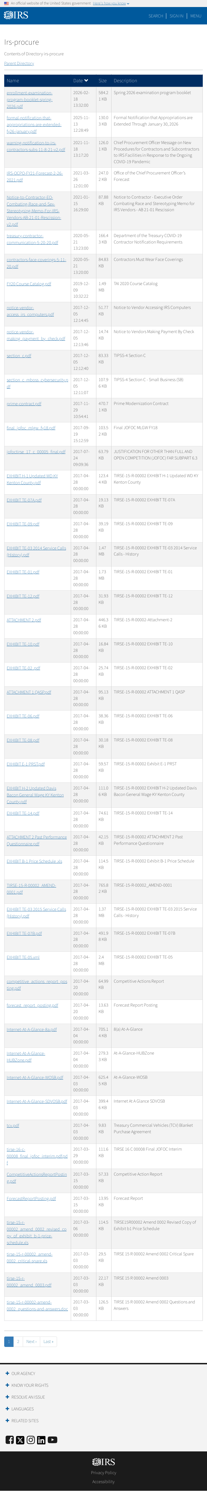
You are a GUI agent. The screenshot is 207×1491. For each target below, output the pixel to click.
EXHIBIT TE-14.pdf (23, 813)
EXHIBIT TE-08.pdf (23, 740)
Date (80, 80)
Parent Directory (19, 63)
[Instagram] (31, 1440)
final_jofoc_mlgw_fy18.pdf (31, 428)
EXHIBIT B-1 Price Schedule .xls (34, 861)
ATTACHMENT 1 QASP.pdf (29, 692)
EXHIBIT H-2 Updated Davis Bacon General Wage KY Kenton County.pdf (35, 795)
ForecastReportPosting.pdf (31, 1199)
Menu (195, 16)
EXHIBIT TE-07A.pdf (24, 500)
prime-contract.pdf (24, 404)
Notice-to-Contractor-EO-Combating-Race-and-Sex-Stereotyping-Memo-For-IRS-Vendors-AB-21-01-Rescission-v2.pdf (34, 210)
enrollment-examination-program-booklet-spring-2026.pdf (30, 100)
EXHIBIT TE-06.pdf (23, 716)
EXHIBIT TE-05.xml (23, 957)
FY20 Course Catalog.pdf (29, 284)
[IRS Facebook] (10, 1440)
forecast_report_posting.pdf (32, 1005)
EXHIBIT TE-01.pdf (23, 572)
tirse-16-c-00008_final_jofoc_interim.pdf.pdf (37, 1156)
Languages (23, 1409)
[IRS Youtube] (52, 1440)
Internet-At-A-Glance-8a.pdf (32, 1029)
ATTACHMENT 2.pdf (24, 620)
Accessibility (103, 1482)
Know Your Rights (30, 1385)
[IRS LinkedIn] (41, 1442)
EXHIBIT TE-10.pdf (23, 644)
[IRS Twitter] (20, 1442)
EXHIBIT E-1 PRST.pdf (26, 764)
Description (125, 80)
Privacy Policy (103, 1473)
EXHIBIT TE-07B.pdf (24, 933)
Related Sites (25, 1421)
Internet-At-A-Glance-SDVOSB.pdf (37, 1101)
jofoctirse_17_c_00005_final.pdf (36, 452)
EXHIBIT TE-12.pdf (23, 596)
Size (103, 80)
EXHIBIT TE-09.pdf (23, 524)
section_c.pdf (19, 356)
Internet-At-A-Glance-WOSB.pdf (35, 1078)
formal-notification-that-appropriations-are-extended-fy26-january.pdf (34, 125)
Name (13, 80)
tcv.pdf (13, 1126)
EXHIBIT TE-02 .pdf (23, 668)
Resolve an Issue (28, 1397)
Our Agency (23, 1374)
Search (156, 16)
